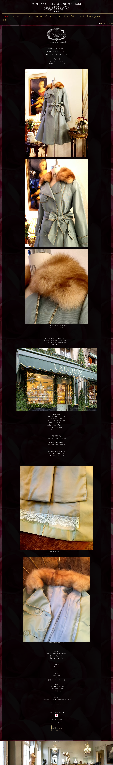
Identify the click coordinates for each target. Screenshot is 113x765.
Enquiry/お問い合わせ (106, 23)
